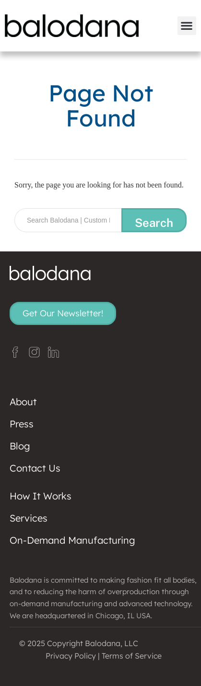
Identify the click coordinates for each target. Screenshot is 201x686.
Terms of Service (132, 656)
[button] (186, 25)
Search (154, 222)
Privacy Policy (71, 656)
